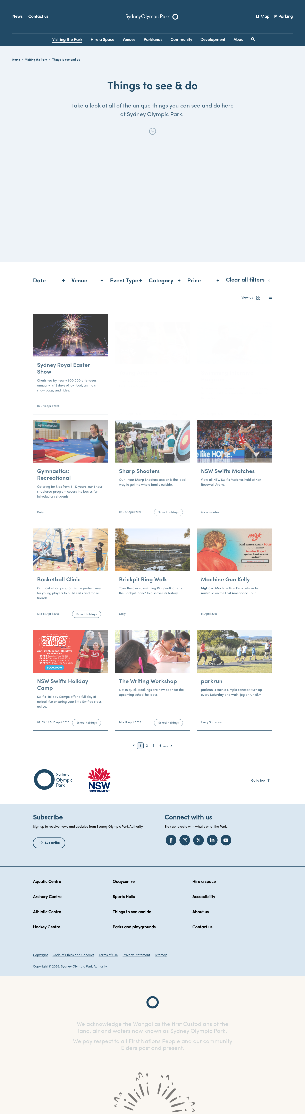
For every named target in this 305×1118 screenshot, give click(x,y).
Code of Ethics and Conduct (73, 959)
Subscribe (52, 847)
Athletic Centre (47, 916)
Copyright (40, 959)
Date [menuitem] (39, 285)
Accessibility (203, 901)
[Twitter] (198, 844)
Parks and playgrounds (134, 931)
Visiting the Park (36, 59)
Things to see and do (132, 916)
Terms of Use (108, 959)
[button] (258, 301)
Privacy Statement (136, 959)
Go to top (261, 784)
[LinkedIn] (212, 844)
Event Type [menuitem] (124, 285)
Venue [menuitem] (79, 285)
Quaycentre (124, 886)
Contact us (38, 17)
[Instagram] (184, 844)
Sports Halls (124, 901)
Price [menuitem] (194, 285)
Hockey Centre (46, 931)
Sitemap (161, 959)
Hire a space (204, 886)
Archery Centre (47, 901)
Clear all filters (248, 284)
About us (200, 916)
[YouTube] (226, 844)
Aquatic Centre (47, 886)
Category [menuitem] (161, 285)
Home (16, 59)
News (17, 17)
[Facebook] (171, 844)
